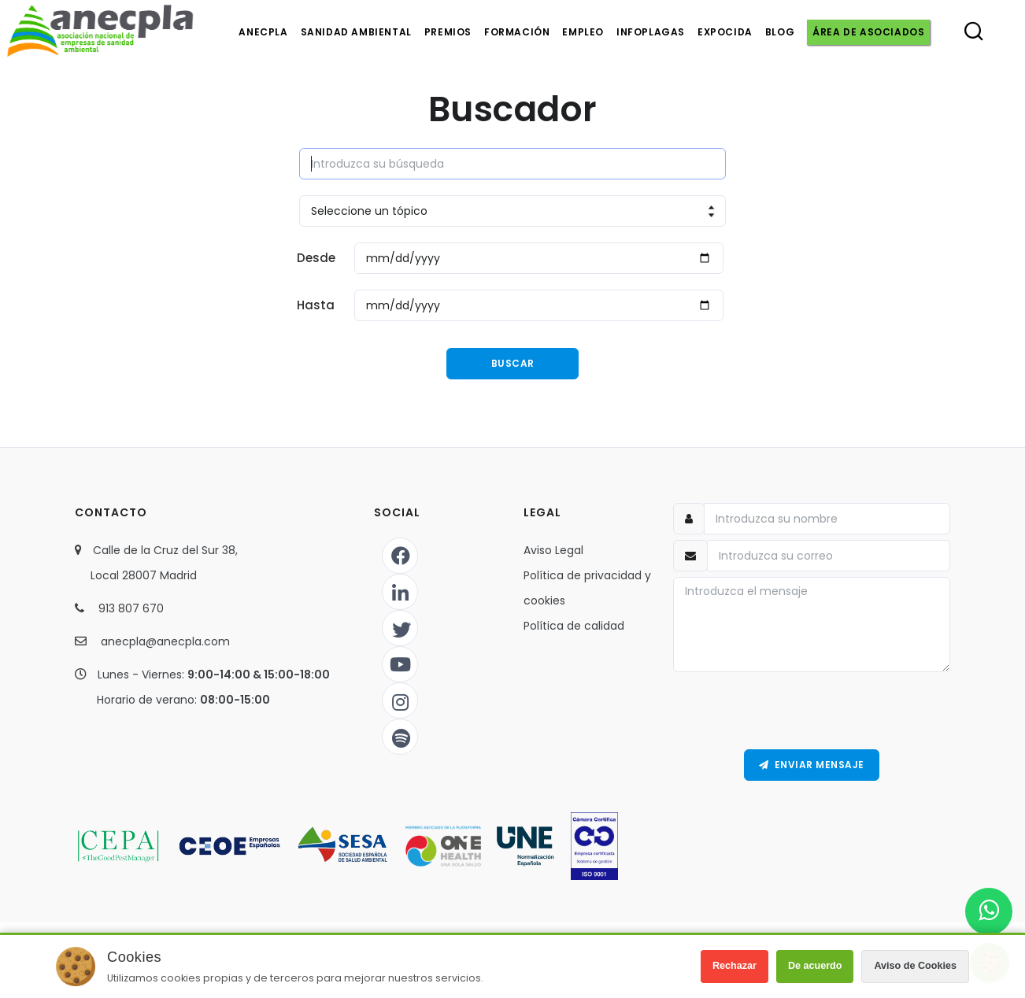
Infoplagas (650, 32)
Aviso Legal (553, 550)
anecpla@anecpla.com (165, 641)
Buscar (513, 363)
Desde (315, 258)
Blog (779, 32)
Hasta (315, 305)
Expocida (725, 32)
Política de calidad (574, 626)
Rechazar (734, 965)
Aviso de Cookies (915, 965)
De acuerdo (815, 965)
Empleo (583, 32)
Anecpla (263, 32)
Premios (448, 32)
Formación (517, 32)
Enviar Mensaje (811, 764)
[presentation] (811, 710)
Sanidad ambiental (356, 32)
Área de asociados (868, 32)
